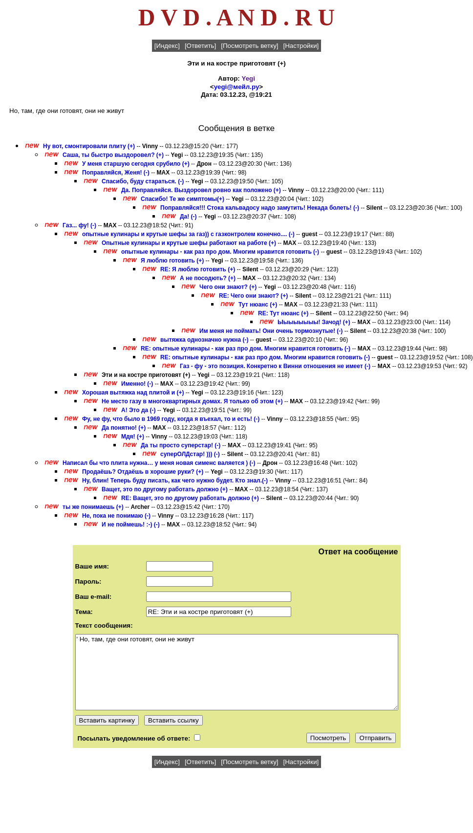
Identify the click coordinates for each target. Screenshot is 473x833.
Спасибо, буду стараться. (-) (143, 181)
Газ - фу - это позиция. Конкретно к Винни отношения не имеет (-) (275, 366)
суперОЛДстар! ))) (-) (190, 454)
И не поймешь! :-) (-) (131, 524)
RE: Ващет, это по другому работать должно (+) (190, 498)
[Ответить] (200, 45)
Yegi (248, 78)
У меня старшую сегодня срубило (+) (136, 163)
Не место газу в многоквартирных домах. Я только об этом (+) (192, 401)
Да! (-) (188, 216)
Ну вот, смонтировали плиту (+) (89, 146)
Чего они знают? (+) (228, 287)
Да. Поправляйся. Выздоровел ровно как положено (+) (201, 190)
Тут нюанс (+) (257, 304)
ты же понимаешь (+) (93, 507)
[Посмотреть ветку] (249, 45)
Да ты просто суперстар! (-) (180, 445)
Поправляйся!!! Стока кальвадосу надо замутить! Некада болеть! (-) (259, 207)
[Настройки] (301, 45)
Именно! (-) (137, 383)
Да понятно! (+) (124, 427)
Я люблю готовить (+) (172, 260)
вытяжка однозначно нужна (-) (204, 339)
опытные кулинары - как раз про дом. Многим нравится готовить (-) (220, 251)
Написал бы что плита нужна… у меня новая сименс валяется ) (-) (159, 463)
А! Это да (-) (138, 410)
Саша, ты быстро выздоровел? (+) (113, 155)
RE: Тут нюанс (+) (283, 313)
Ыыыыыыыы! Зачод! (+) (314, 322)
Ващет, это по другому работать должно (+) (165, 489)
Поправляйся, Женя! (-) (116, 172)
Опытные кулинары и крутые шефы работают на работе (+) (189, 243)
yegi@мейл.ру (236, 86)
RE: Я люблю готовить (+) (197, 269)
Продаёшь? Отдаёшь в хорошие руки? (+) (142, 471)
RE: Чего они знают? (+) (253, 295)
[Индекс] (167, 45)
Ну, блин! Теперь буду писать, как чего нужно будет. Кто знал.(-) (175, 480)
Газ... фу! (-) (79, 225)
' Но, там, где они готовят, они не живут (236, 672)
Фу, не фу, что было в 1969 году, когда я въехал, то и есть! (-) (170, 419)
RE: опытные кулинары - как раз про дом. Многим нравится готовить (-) (245, 348)
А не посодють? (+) (208, 278)
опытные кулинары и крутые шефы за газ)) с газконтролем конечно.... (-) (188, 234)
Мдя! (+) (132, 436)
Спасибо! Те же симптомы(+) (182, 199)
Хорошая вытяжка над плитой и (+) (133, 392)
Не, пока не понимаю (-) (116, 515)
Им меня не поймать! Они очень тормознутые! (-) (271, 331)
